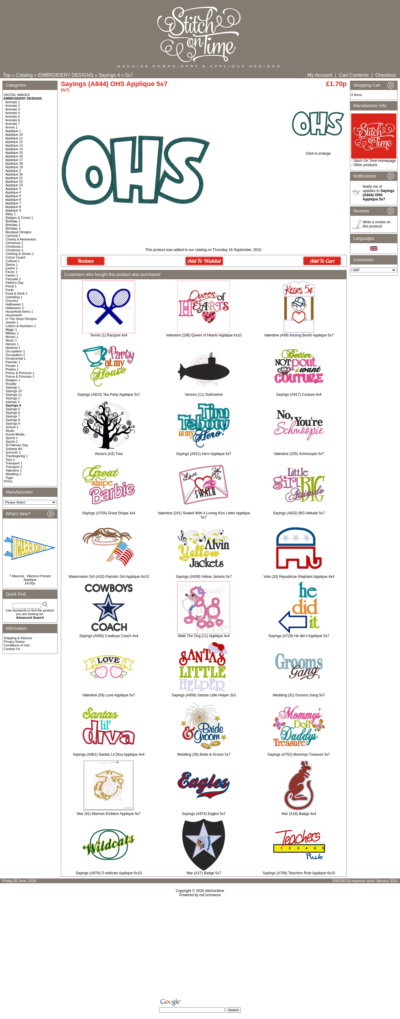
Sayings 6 (12, 412)
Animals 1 (12, 102)
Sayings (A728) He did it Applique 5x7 (299, 636)
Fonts (9, 290)
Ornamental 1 (15, 358)
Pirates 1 (11, 369)
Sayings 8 (12, 420)
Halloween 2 (14, 308)
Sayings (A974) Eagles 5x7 (204, 814)
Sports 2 (11, 441)
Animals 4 (12, 113)
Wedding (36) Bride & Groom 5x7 (203, 754)
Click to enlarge (318, 152)
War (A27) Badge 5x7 (204, 873)
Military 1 (12, 333)
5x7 (129, 75)
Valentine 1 (13, 470)
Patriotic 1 (12, 362)
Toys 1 (10, 459)
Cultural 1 (12, 261)
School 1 (11, 427)
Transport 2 (13, 467)
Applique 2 (13, 170)
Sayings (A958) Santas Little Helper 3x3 (204, 695)
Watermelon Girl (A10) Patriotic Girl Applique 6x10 (109, 577)
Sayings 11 (13, 394)
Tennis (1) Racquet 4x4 (108, 335)
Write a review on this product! (376, 224)
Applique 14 (14, 149)
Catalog (24, 75)
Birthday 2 (12, 225)
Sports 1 (11, 438)
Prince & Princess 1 (19, 373)
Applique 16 (14, 156)
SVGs (8, 481)
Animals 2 (12, 105)
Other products (365, 165)
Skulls (9, 430)
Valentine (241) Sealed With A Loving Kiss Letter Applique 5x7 (204, 515)
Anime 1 (11, 127)
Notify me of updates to (378, 192)
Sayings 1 (12, 387)
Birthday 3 (12, 228)
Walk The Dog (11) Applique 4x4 (204, 636)
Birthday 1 (12, 221)
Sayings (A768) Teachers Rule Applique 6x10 (299, 873)
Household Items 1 (19, 311)
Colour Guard (15, 257)
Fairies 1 (11, 275)
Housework (13, 315)
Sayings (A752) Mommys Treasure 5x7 (299, 754)
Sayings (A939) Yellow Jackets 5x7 (204, 577)
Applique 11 (14, 138)
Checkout (385, 75)
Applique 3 (13, 188)
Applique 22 (14, 181)
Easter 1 (11, 268)
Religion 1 (12, 380)
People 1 (11, 365)
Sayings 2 (12, 398)
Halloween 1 (14, 304)
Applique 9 (13, 210)
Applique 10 (14, 134)
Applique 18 (14, 163)
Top (7, 75)
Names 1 (12, 344)
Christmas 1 (14, 243)
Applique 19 (14, 167)
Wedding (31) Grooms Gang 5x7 (299, 695)
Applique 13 (14, 145)
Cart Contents (354, 75)
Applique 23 (14, 185)
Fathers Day (14, 282)
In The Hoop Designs (20, 319)
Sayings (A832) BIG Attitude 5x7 (299, 513)
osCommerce (210, 895)
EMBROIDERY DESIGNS (65, 75)
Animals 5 (12, 116)
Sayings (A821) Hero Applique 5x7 (203, 454)
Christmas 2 (14, 246)
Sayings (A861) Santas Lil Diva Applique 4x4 (108, 754)
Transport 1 (13, 463)
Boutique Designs (18, 232)
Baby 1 (10, 214)
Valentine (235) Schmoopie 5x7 (299, 454)
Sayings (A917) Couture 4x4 (299, 394)
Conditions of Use (17, 645)
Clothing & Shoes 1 (19, 254)
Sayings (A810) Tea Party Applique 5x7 (108, 394)
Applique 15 (14, 152)
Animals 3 (12, 109)
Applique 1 (13, 131)
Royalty (11, 384)
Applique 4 (13, 192)
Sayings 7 (12, 416)
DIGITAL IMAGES (17, 95)
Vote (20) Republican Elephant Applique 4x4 (298, 577)
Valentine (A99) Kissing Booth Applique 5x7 (299, 335)
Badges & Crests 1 (19, 217)
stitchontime (214, 891)
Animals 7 (12, 123)
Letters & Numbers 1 (20, 326)
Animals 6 (12, 120)
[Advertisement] (200, 949)
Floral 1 (11, 286)
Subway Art (13, 449)
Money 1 (11, 337)
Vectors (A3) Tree (109, 454)
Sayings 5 (12, 409)
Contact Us (12, 649)
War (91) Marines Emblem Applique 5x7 (109, 814)
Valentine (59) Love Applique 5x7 (108, 695)
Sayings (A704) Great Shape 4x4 (108, 513)
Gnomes (11, 300)
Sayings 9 (12, 423)
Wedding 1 (13, 474)
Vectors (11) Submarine (204, 394)
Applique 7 (13, 203)
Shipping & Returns (18, 638)
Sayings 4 (109, 75)
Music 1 (11, 340)
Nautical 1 (12, 347)
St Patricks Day (16, 445)
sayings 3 (12, 402)
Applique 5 (13, 196)
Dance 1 (11, 264)
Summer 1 (13, 452)
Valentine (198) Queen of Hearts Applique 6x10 (204, 335)
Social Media (14, 434)
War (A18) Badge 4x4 (299, 814)
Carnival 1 (12, 235)
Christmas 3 (14, 250)
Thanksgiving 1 (16, 456)
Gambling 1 (13, 297)
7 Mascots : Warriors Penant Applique (30, 577)
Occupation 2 (15, 355)
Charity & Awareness (20, 239)
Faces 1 (11, 272)
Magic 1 (11, 329)
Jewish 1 (11, 322)
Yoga (9, 477)
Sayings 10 (13, 391)
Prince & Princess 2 (19, 376)
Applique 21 (14, 178)
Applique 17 (14, 160)
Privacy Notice (14, 641)
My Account (319, 75)
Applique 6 (13, 199)
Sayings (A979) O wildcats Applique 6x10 (109, 873)
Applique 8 (13, 207)
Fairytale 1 (13, 279)
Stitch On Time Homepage (374, 161)
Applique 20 (14, 174)
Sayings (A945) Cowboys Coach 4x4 (108, 636)
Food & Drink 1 (16, 293)
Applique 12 (14, 142)
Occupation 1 (15, 351)
